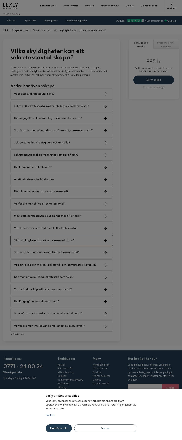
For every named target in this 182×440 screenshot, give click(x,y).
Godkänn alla (59, 428)
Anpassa (105, 428)
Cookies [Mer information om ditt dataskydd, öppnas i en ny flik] (50, 415)
